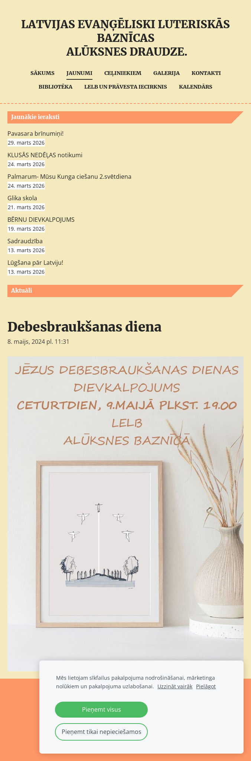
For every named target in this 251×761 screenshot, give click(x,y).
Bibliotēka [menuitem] (55, 86)
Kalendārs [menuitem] (195, 86)
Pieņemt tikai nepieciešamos (101, 732)
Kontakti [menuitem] (206, 73)
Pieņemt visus (101, 709)
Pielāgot (206, 686)
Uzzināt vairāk (174, 686)
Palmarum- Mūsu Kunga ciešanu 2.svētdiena (69, 176)
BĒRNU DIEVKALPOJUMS (41, 219)
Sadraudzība (25, 241)
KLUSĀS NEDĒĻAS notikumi (44, 155)
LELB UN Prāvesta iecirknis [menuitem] (125, 86)
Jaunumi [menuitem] (79, 73)
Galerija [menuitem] (166, 73)
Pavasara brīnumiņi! (35, 133)
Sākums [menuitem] (42, 73)
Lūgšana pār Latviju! (35, 262)
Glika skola (22, 198)
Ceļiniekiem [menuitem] (122, 73)
